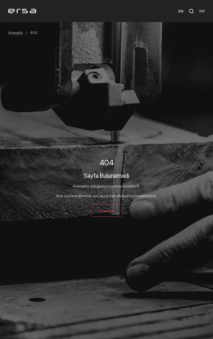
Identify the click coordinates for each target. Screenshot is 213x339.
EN (180, 11)
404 (33, 32)
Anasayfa (15, 32)
